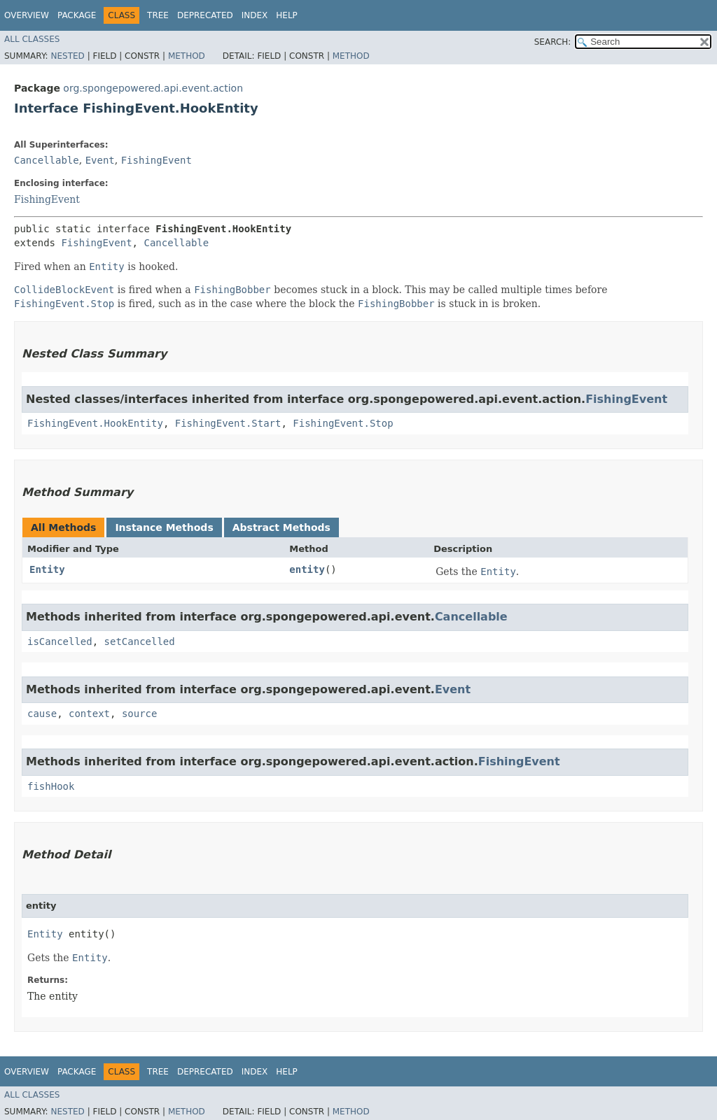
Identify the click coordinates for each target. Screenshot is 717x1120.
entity (307, 569)
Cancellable (46, 160)
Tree (158, 15)
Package (76, 15)
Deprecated (205, 15)
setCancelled (139, 641)
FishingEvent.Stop (343, 423)
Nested (67, 56)
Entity (47, 569)
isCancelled (59, 641)
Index (255, 15)
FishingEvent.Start (228, 423)
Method (186, 56)
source (140, 713)
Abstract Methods (281, 527)
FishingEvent (156, 160)
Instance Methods (164, 527)
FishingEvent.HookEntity (95, 423)
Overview (26, 15)
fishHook (50, 786)
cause (42, 713)
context (89, 713)
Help (287, 15)
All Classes (32, 39)
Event (100, 160)
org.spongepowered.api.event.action (153, 88)
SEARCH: (552, 42)
